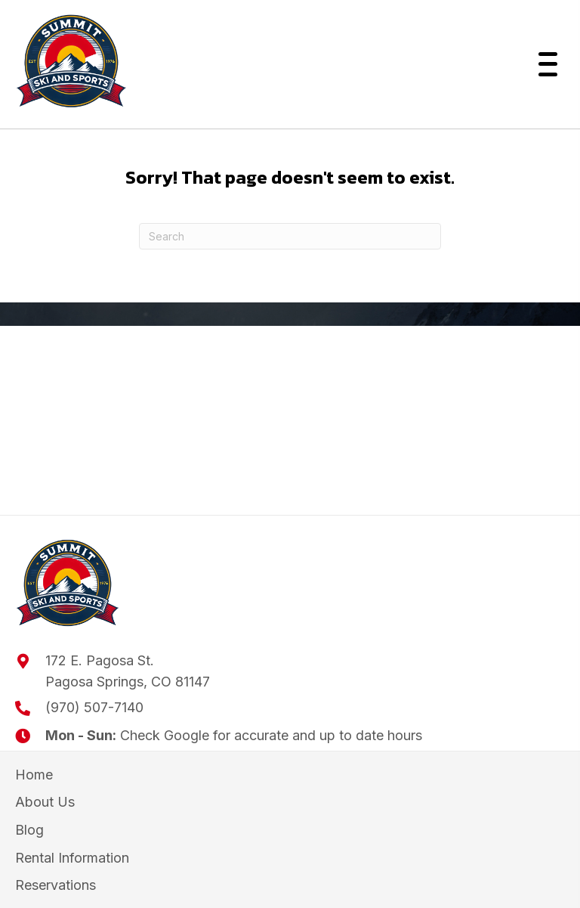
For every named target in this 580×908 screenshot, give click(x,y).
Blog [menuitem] (29, 830)
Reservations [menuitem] (55, 885)
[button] (544, 64)
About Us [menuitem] (45, 802)
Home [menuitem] (34, 774)
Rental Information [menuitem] (72, 858)
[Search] (290, 236)
